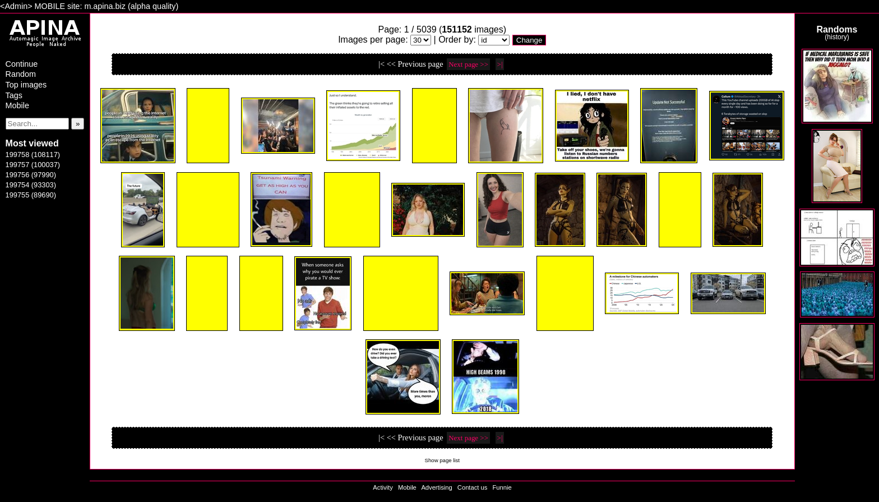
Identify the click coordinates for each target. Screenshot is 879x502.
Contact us (472, 487)
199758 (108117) (33, 154)
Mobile (17, 105)
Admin (15, 6)
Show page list (442, 460)
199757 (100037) (33, 164)
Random (21, 74)
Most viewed (32, 143)
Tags (14, 95)
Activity (382, 487)
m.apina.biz (105, 6)
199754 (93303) (31, 185)
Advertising (436, 487)
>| (500, 64)
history (836, 37)
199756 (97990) (31, 175)
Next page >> (468, 64)
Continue (22, 63)
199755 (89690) (31, 195)
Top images (26, 84)
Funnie (501, 487)
